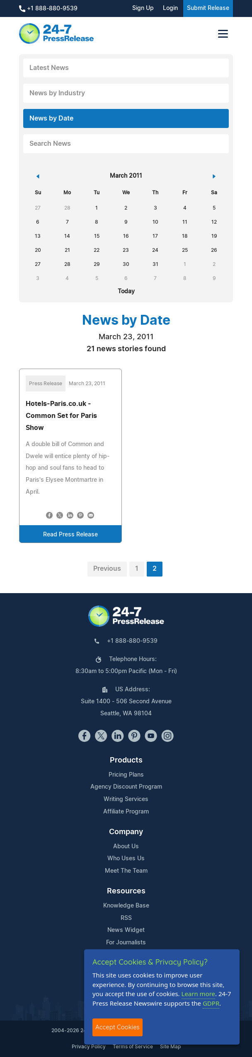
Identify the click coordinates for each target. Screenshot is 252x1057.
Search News (50, 143)
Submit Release (208, 8)
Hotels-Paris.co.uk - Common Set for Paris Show (61, 416)
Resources (126, 891)
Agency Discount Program (126, 787)
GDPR (211, 1003)
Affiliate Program (126, 812)
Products (126, 760)
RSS (126, 918)
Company (126, 832)
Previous (107, 568)
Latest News (49, 68)
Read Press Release (70, 535)
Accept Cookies (117, 1027)
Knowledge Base (126, 906)
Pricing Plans (126, 775)
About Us (126, 846)
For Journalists (126, 943)
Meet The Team (126, 871)
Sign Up (143, 8)
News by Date (51, 118)
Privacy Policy (89, 1046)
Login (170, 8)
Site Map (170, 1046)
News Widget (126, 930)
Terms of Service (133, 1046)
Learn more (199, 993)
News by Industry (57, 93)
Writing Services (126, 799)
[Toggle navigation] (223, 33)
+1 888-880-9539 (48, 8)
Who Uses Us (126, 859)
